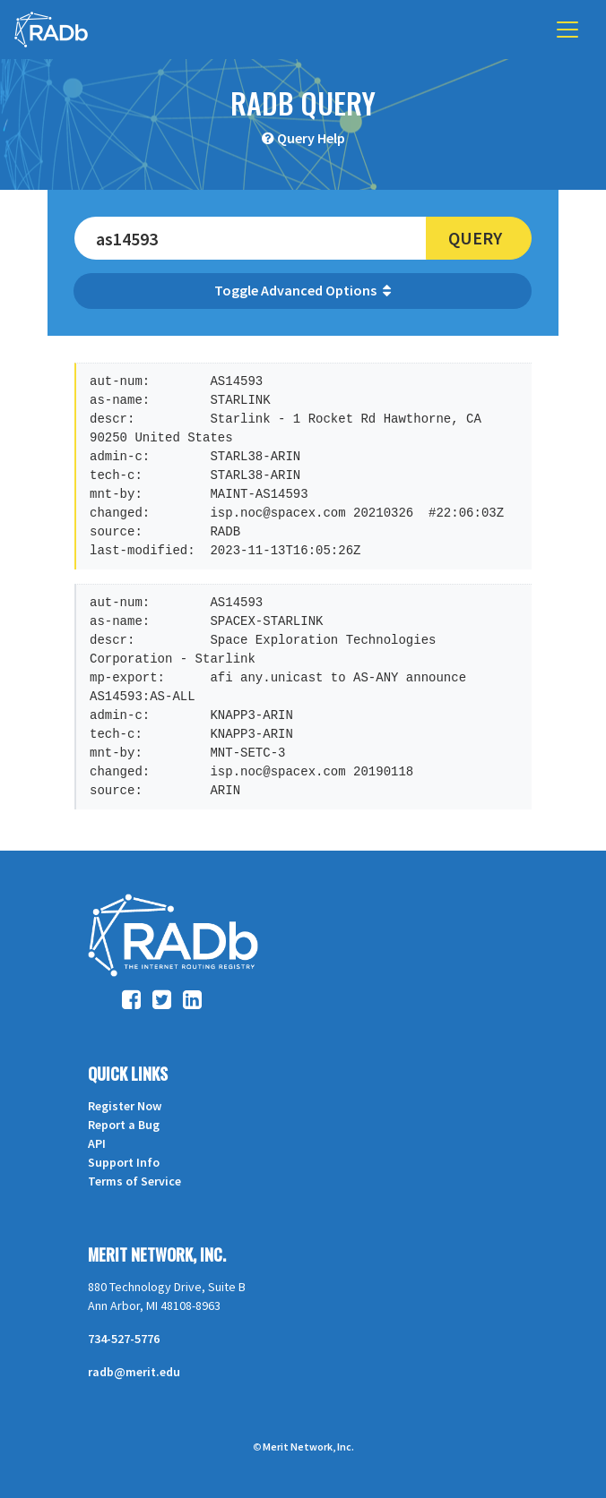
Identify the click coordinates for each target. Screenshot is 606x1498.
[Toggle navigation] (567, 30)
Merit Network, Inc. (157, 1254)
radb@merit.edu (134, 1372)
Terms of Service (134, 1181)
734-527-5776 (124, 1339)
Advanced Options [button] (326, 290)
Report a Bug (124, 1125)
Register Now (124, 1106)
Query (475, 238)
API (97, 1143)
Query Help (311, 138)
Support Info (124, 1162)
